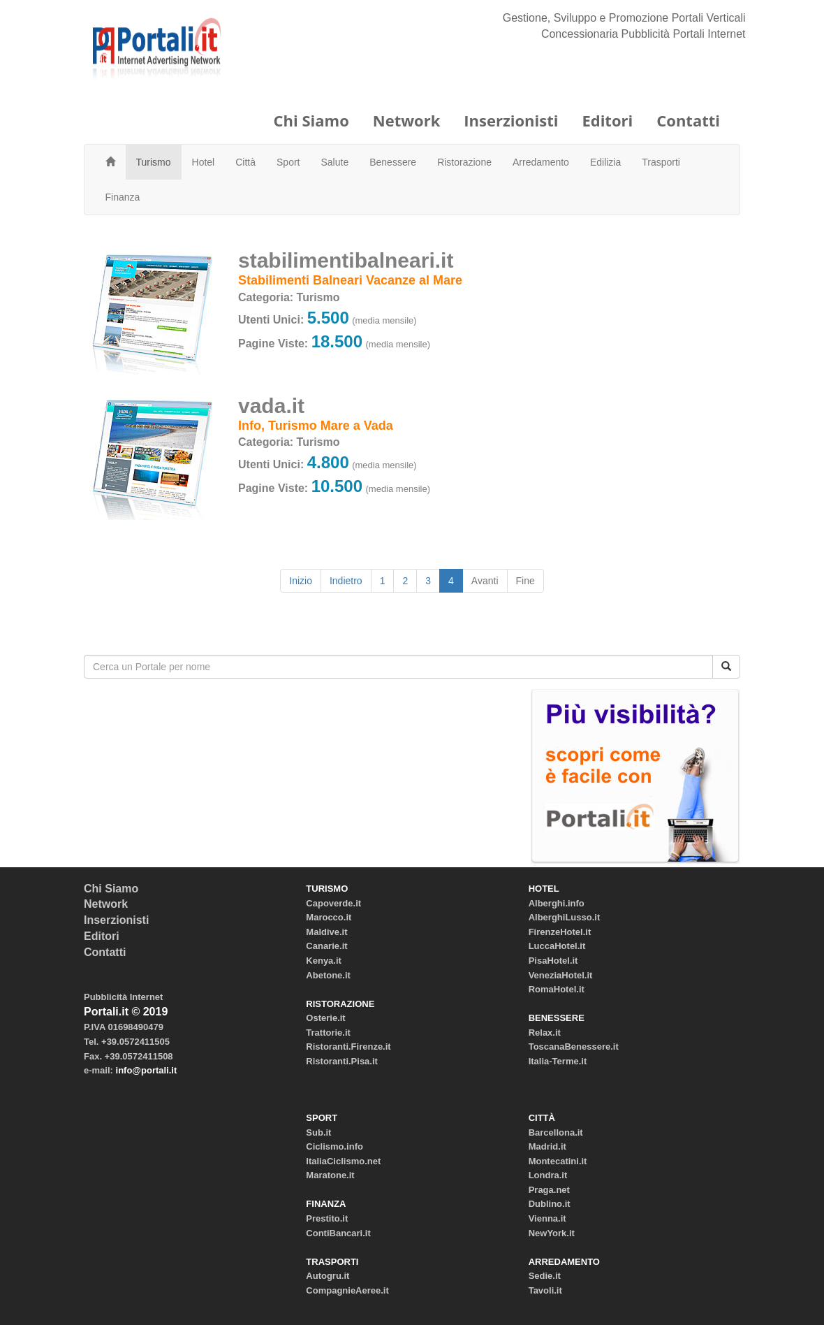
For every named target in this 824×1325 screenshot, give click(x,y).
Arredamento (541, 162)
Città (245, 162)
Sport (288, 162)
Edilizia (605, 162)
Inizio (300, 580)
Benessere (392, 162)
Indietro (346, 580)
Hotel (203, 162)
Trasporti (661, 162)
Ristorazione (464, 162)
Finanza (122, 197)
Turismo (153, 162)
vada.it (271, 405)
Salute (335, 162)
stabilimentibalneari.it (345, 260)
